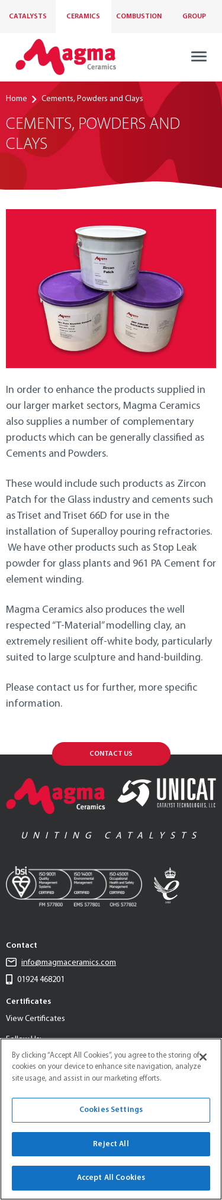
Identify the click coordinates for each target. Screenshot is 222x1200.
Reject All (110, 1144)
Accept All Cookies (111, 1178)
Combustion (139, 16)
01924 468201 (35, 979)
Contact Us (111, 753)
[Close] (203, 1057)
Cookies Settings (111, 1110)
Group (194, 16)
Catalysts (28, 16)
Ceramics (83, 16)
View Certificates (35, 1018)
